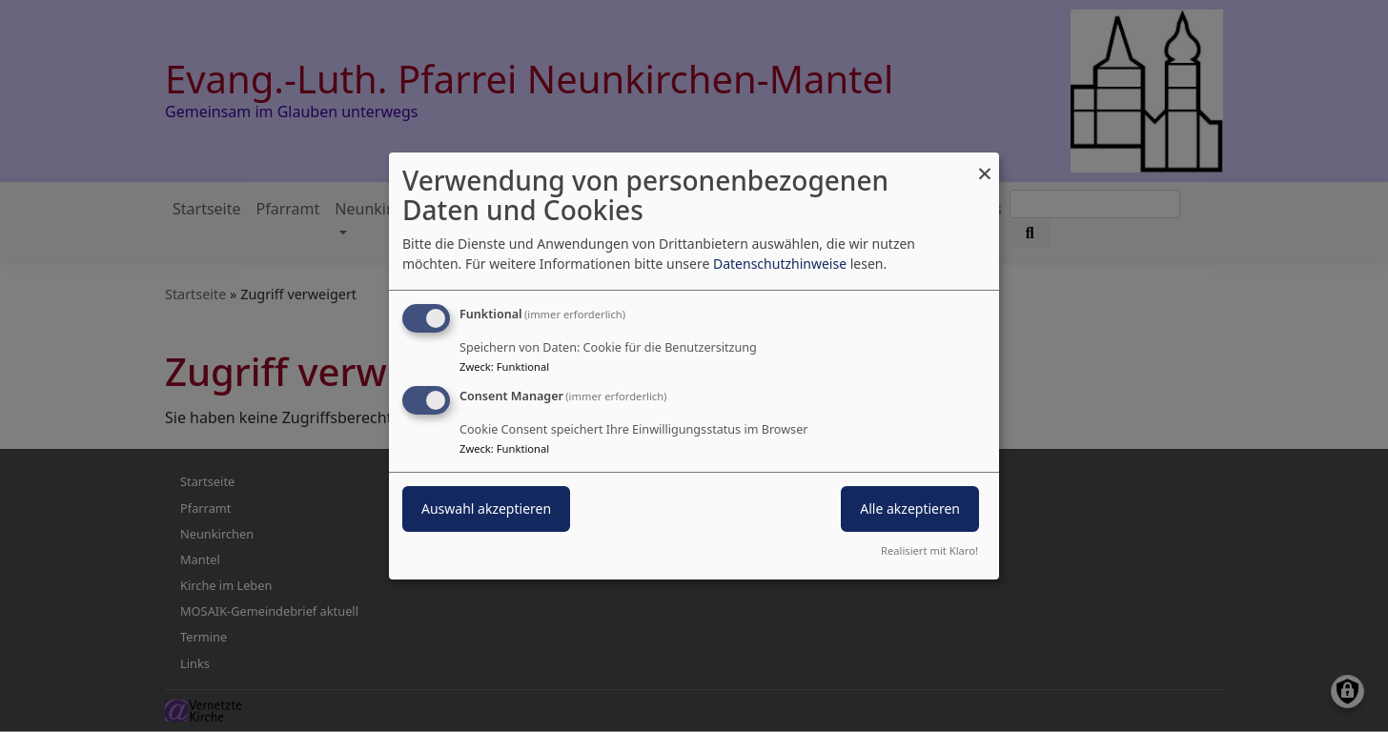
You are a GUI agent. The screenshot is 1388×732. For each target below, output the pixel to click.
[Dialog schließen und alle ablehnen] (984, 164)
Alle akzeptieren (910, 508)
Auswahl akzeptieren (486, 508)
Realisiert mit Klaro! (929, 550)
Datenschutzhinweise (780, 263)
